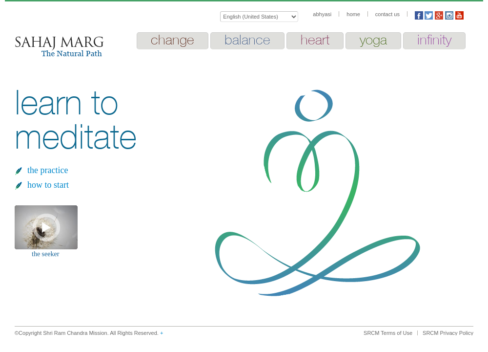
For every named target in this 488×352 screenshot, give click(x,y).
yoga (373, 39)
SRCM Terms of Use (388, 333)
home (353, 14)
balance (247, 39)
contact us (387, 14)
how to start (48, 185)
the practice (47, 170)
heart (315, 39)
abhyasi (322, 14)
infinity (434, 39)
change (172, 39)
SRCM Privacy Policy (448, 333)
